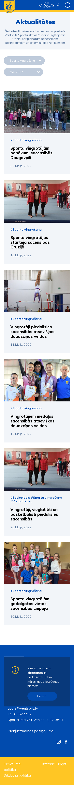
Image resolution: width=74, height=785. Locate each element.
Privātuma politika (12, 767)
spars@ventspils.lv (23, 708)
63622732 (22, 714)
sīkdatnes (35, 673)
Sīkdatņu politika (17, 775)
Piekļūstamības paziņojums (30, 731)
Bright (61, 764)
